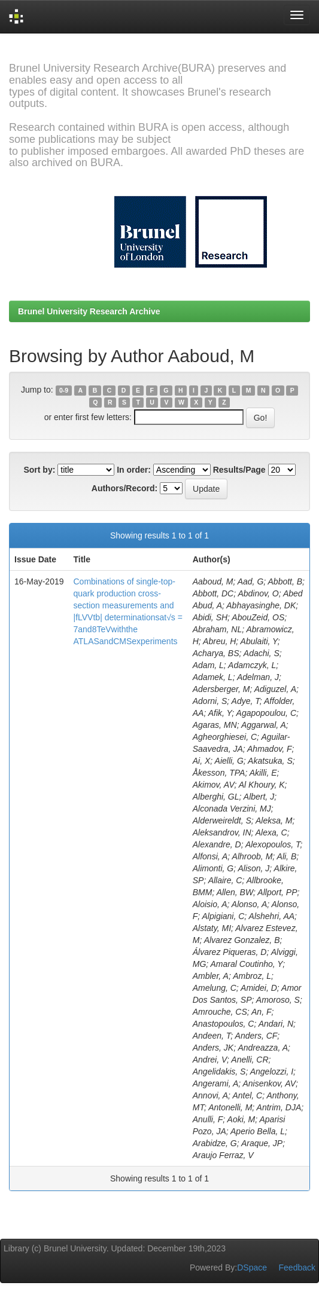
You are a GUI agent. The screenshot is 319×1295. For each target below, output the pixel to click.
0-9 (63, 390)
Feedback (297, 1267)
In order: (134, 469)
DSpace (252, 1267)
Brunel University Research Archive (89, 311)
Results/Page (239, 469)
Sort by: (39, 469)
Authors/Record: (124, 488)
